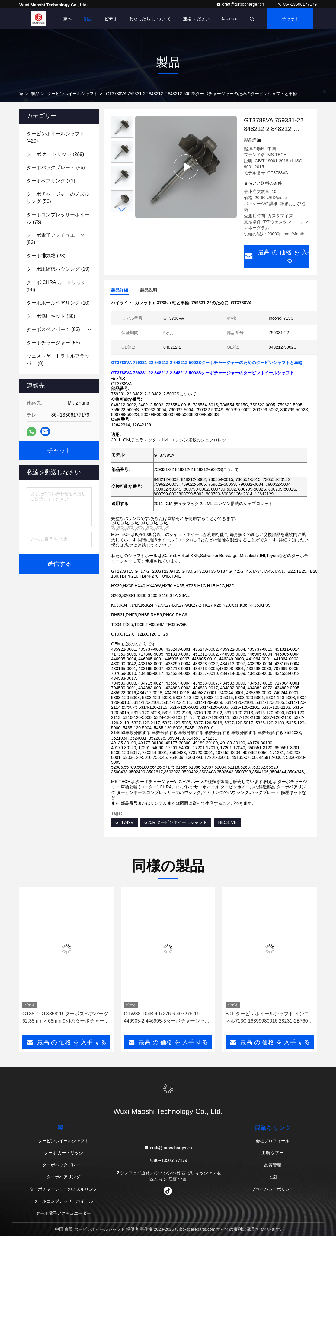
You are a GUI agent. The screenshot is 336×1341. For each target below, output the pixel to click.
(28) (46, 255)
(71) (51, 180)
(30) (51, 316)
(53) (58, 239)
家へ (67, 18)
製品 (88, 18)
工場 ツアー (272, 1152)
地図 (272, 1176)
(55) (53, 342)
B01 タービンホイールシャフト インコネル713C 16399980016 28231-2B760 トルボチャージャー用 (267, 1017)
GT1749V (124, 821)
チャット (290, 18)
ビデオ (110, 18)
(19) (58, 269)
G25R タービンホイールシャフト (175, 821)
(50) (58, 198)
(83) (53, 329)
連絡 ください (196, 18)
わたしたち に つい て (150, 18)
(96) (56, 286)
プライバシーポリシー (272, 1188)
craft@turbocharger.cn (240, 4)
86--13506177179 (297, 4)
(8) (58, 359)
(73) (58, 218)
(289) (55, 154)
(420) (56, 137)
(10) (58, 302)
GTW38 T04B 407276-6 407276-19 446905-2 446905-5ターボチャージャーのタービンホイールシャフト (167, 1017)
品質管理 (272, 1164)
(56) (56, 167)
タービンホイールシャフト (72, 93)
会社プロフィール (273, 1140)
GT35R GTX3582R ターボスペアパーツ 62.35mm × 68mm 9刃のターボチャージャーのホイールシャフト (65, 1017)
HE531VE (227, 821)
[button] (122, 209)
